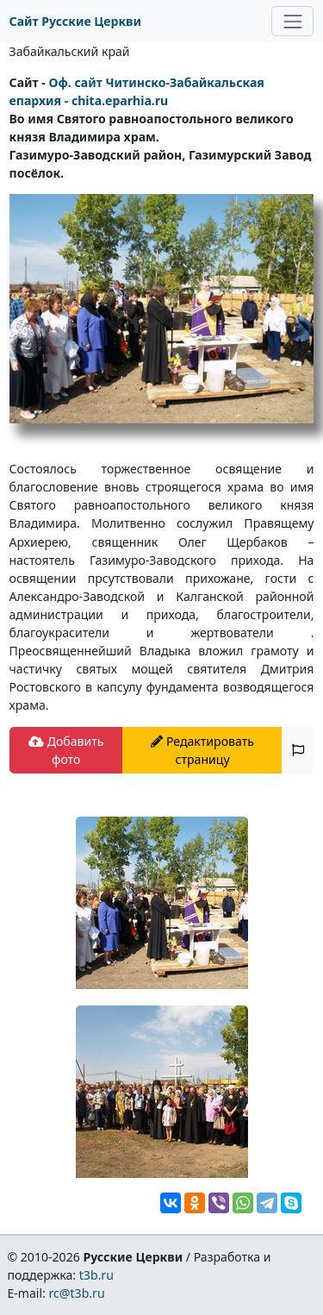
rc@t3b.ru (77, 1293)
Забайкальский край (69, 51)
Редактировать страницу (202, 750)
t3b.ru (96, 1275)
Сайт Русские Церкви (75, 21)
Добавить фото (65, 750)
